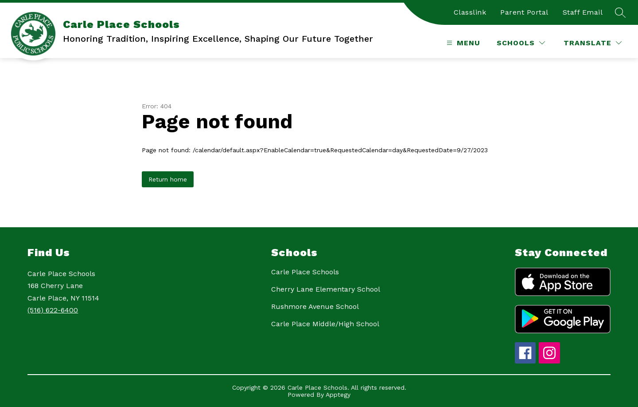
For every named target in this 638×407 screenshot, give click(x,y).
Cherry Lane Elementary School (325, 289)
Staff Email (583, 12)
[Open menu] (462, 42)
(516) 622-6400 (52, 310)
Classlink (470, 12)
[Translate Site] (592, 42)
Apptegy (338, 394)
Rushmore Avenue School (315, 306)
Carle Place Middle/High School (325, 324)
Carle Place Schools (305, 272)
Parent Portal (524, 12)
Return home (167, 179)
